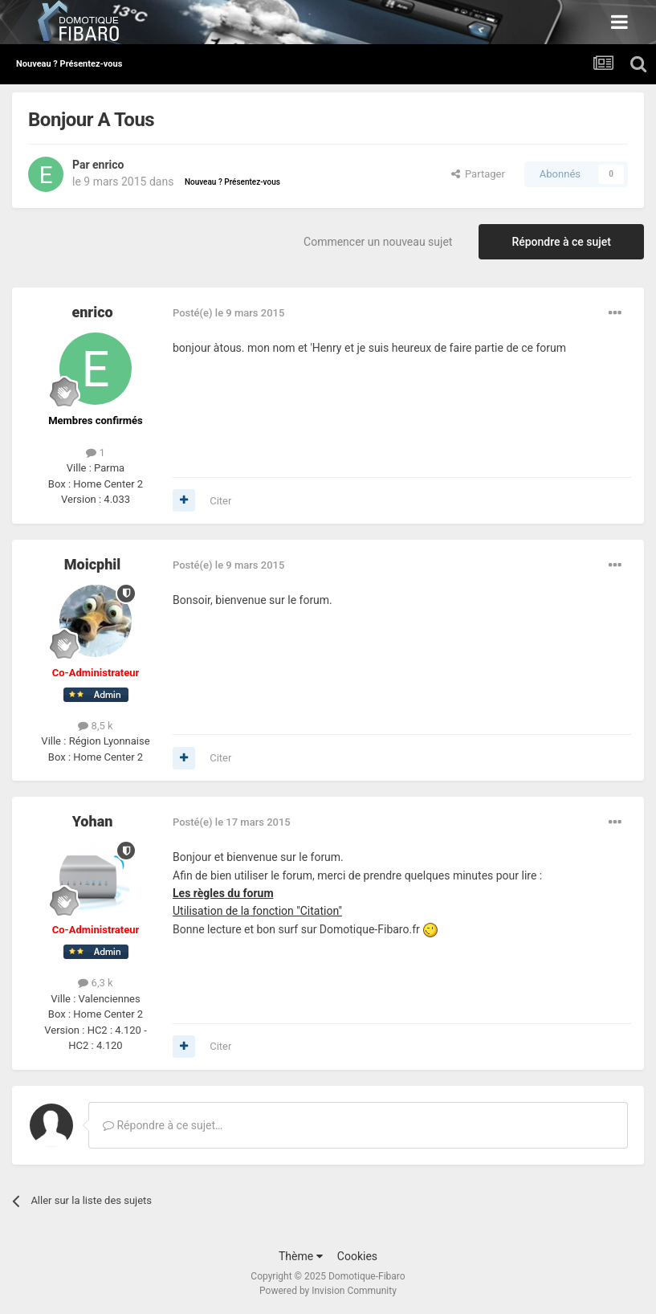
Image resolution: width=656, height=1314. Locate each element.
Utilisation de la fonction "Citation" (257, 910)
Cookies (357, 1256)
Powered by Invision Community (328, 1290)
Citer (220, 501)
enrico (108, 164)
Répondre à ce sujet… (162, 1125)
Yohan (92, 821)
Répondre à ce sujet (561, 241)
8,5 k (95, 726)
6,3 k (95, 983)
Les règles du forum (223, 893)
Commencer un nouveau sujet (378, 241)
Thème (301, 1256)
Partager (478, 174)
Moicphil (92, 564)
